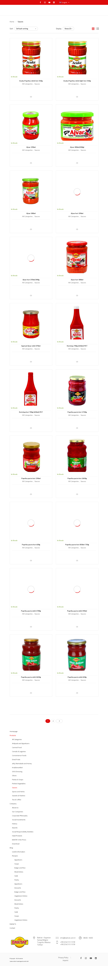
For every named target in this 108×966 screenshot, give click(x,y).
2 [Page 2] (53, 721)
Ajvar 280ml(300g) (77, 147)
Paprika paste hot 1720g (77, 412)
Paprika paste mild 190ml (77, 611)
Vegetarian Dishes (20, 895)
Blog (11, 847)
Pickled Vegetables (19, 783)
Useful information (18, 851)
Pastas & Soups (17, 779)
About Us (15, 807)
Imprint (65, 960)
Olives (14, 775)
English (63, 2)
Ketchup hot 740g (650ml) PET (31, 412)
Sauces (37, 84)
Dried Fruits (16, 759)
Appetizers (18, 859)
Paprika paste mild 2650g (31, 677)
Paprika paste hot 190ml (31, 478)
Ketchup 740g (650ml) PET (77, 346)
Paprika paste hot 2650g (77, 478)
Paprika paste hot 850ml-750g (77, 545)
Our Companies (17, 811)
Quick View (31, 95)
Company (13, 803)
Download (15, 843)
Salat (16, 875)
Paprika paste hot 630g (31, 545)
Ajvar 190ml (31, 147)
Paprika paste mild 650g (77, 677)
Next (59, 721)
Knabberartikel (17, 767)
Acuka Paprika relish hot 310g (31, 81)
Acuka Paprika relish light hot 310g (77, 81)
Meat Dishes (18, 871)
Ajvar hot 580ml (77, 280)
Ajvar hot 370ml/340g (31, 280)
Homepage (14, 731)
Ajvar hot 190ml (77, 213)
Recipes (15, 855)
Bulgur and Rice (19, 867)
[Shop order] (26, 29)
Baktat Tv (13, 924)
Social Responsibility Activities (22, 831)
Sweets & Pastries (18, 795)
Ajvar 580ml (31, 213)
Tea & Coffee (16, 799)
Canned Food (17, 747)
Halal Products (17, 835)
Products (13, 735)
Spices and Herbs (18, 791)
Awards (15, 827)
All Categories (27, 84)
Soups (16, 863)
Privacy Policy (63, 957)
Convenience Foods (19, 755)
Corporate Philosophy (19, 815)
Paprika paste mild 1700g (31, 611)
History (14, 823)
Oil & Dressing (17, 771)
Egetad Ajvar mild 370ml (30, 346)
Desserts (17, 887)
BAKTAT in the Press (19, 839)
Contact (12, 928)
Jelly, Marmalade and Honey (22, 763)
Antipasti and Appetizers (20, 743)
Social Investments (18, 819)
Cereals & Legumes (19, 751)
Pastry (16, 879)
